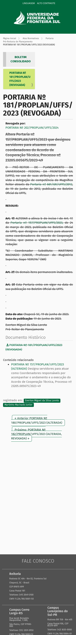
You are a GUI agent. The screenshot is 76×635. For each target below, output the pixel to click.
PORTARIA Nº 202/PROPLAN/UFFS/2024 (32, 127)
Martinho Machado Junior (18, 405)
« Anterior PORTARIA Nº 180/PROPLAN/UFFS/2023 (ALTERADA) (36, 420)
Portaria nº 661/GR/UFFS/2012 (51, 184)
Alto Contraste (46, 3)
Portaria (50, 38)
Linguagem (28, 3)
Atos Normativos (31, 38)
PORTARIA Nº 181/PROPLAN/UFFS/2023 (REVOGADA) (19, 79)
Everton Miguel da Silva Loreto (42, 400)
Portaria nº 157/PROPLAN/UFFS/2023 (36, 222)
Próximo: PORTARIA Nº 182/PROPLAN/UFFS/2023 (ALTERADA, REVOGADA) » (36, 434)
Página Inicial (9, 38)
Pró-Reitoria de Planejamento (17, 41)
